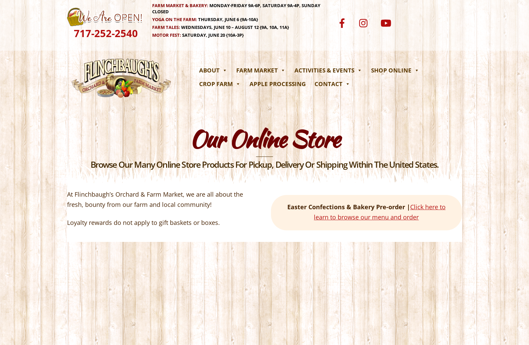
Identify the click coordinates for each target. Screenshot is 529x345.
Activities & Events (328, 70)
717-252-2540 (106, 33)
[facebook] (343, 22)
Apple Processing (278, 84)
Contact (332, 84)
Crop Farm (220, 84)
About (213, 70)
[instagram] (365, 22)
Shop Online (395, 70)
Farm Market (261, 70)
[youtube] (387, 22)
